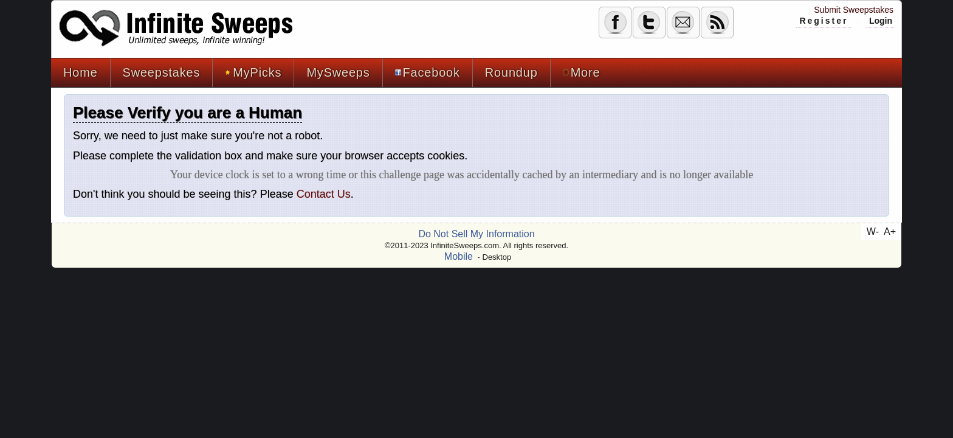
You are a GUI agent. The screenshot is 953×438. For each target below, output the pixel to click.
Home (80, 72)
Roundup (511, 72)
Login (880, 21)
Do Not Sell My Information (476, 234)
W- (873, 231)
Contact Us (324, 194)
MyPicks (253, 72)
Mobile (458, 256)
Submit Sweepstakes (853, 10)
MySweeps (338, 72)
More (581, 72)
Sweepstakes (162, 72)
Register (823, 21)
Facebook (427, 72)
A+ (890, 231)
